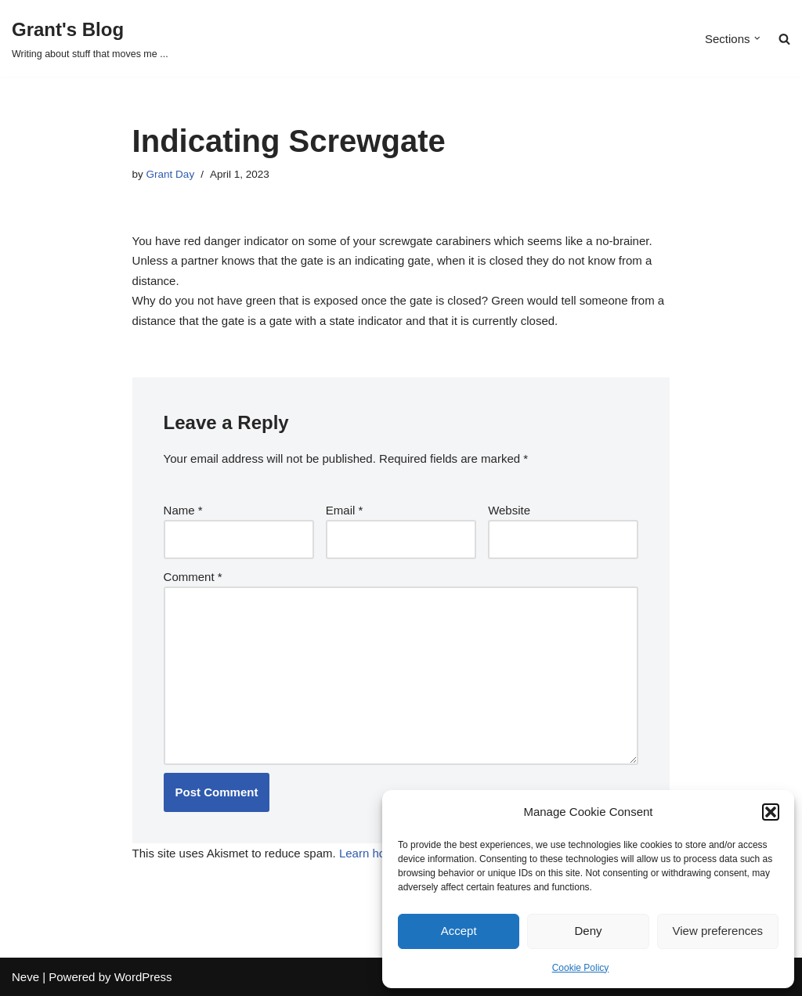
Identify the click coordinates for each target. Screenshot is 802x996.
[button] (771, 812)
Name (183, 510)
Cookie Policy (580, 967)
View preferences (718, 930)
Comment (193, 576)
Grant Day (170, 174)
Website (509, 510)
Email (344, 510)
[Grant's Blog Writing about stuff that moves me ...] (90, 38)
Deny (588, 930)
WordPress (143, 976)
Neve (25, 976)
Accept (459, 930)
